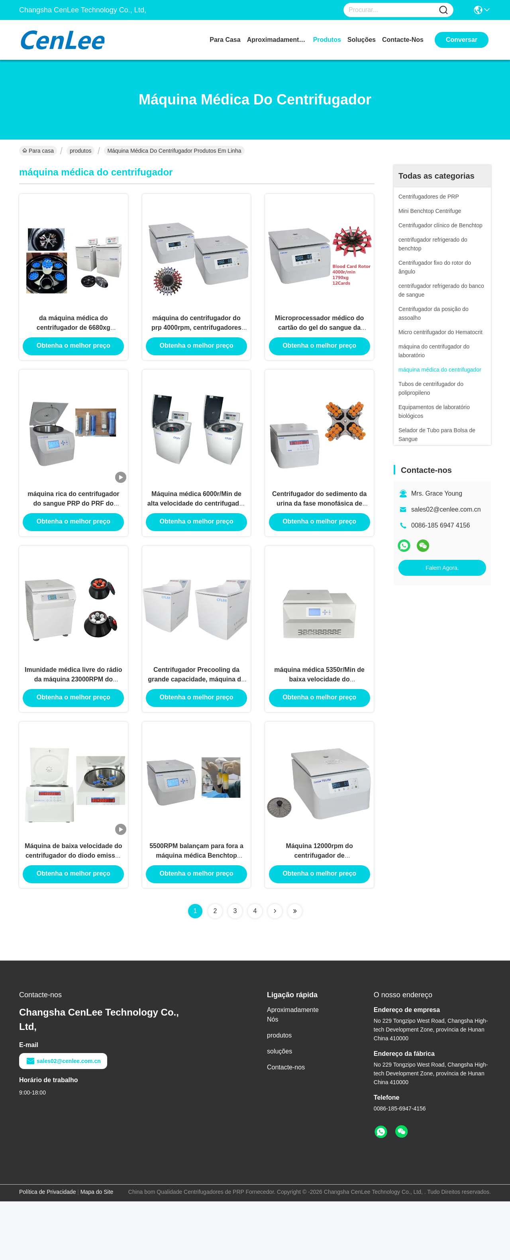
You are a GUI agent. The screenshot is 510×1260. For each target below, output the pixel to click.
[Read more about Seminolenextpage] (275, 970)
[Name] (443, 10)
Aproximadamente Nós (277, 39)
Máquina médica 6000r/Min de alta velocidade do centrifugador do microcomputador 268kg (196, 530)
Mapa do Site (97, 1250)
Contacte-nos (403, 39)
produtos (327, 39)
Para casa (225, 39)
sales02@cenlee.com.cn (446, 509)
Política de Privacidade (47, 1250)
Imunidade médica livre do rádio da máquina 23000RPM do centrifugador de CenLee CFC (73, 721)
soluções (361, 39)
